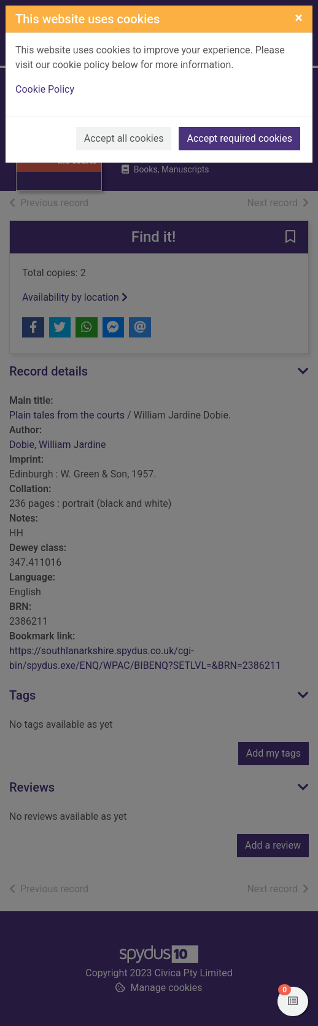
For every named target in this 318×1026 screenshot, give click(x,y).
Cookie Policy (44, 89)
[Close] (298, 18)
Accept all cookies (124, 138)
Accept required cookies (239, 138)
